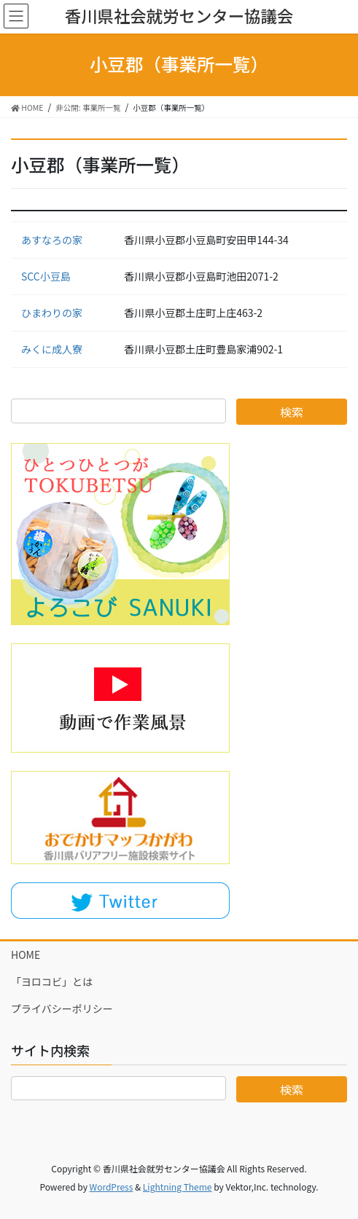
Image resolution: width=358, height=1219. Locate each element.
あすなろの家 (51, 239)
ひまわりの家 (51, 312)
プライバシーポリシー (62, 1008)
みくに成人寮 (51, 349)
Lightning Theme (177, 1186)
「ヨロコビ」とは (52, 981)
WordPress (111, 1186)
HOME (25, 954)
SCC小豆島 (46, 276)
